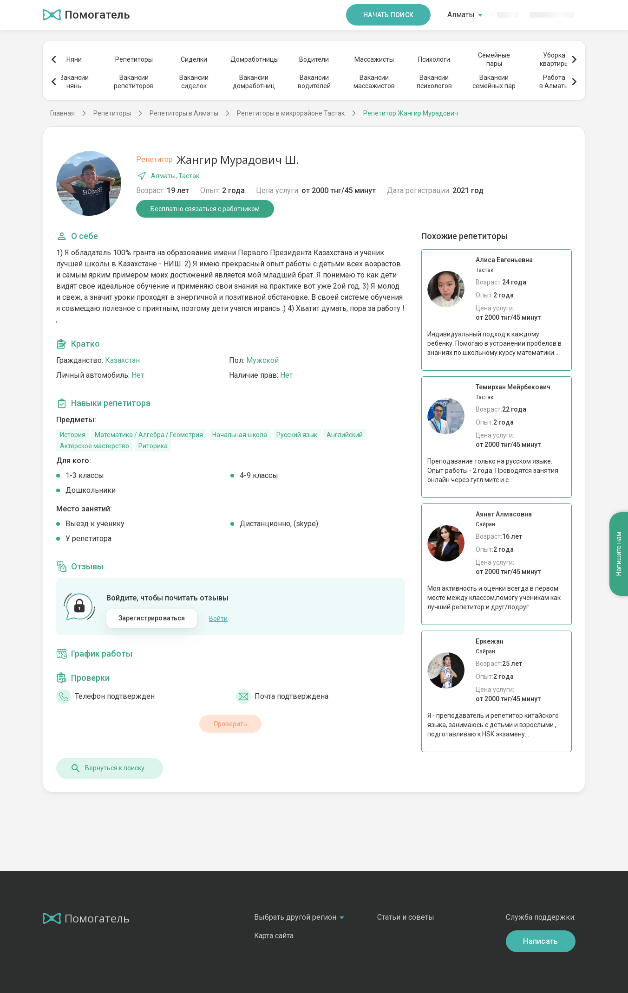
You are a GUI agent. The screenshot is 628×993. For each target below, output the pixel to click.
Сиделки (194, 59)
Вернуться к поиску (107, 768)
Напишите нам (618, 554)
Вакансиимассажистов (374, 82)
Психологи (434, 59)
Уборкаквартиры (554, 59)
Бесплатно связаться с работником (205, 209)
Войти (218, 618)
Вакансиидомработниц (254, 82)
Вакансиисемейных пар (494, 82)
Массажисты (374, 59)
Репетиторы (134, 59)
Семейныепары (494, 59)
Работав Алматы (554, 82)
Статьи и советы (405, 917)
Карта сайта (274, 935)
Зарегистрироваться (151, 618)
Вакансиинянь (74, 82)
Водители (314, 59)
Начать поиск (388, 15)
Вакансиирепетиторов (134, 82)
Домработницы (254, 59)
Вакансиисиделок (194, 82)
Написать (540, 941)
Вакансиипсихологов (434, 82)
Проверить (230, 724)
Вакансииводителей (314, 82)
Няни (74, 59)
